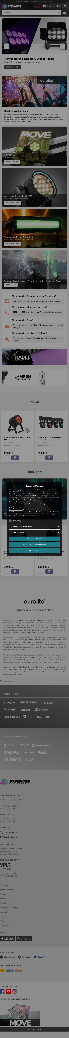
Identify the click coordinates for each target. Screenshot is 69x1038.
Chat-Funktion (18, 532)
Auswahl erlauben (34, 539)
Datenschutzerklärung (16, 510)
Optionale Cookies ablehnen (34, 544)
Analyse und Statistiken (22, 526)
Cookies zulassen (34, 550)
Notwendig (16, 521)
